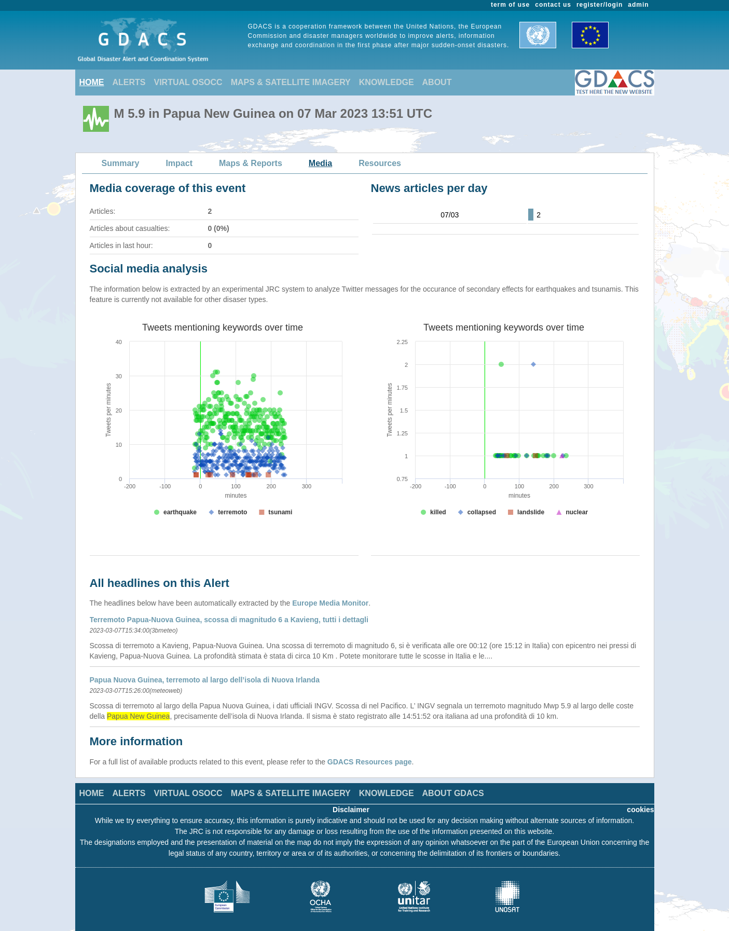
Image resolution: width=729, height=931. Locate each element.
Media (320, 163)
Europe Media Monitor (330, 603)
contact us (553, 4)
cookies (640, 809)
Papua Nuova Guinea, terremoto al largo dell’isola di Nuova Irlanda (205, 680)
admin (638, 4)
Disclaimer (351, 809)
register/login (599, 4)
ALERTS (129, 82)
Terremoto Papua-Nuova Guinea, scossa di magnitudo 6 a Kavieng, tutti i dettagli (229, 619)
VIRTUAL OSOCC (188, 82)
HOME (91, 82)
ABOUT (437, 82)
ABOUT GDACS (453, 793)
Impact (179, 163)
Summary (121, 163)
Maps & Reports (250, 163)
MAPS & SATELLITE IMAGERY (291, 82)
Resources (380, 163)
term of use (510, 4)
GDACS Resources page (369, 762)
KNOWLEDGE (386, 82)
